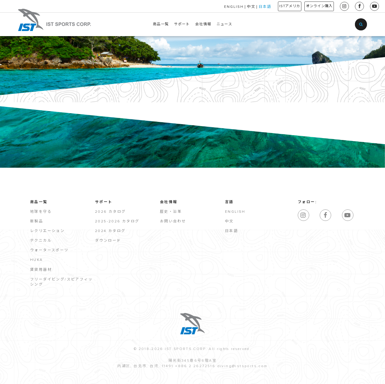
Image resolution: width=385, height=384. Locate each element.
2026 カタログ (110, 212)
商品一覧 (161, 24)
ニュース (224, 24)
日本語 (249, 7)
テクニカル (41, 241)
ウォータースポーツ (49, 250)
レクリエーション (47, 231)
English (235, 212)
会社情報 (203, 24)
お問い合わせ (173, 221)
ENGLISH (218, 7)
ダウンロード (108, 241)
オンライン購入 (315, 6)
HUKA (36, 260)
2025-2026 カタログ (117, 221)
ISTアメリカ (278, 6)
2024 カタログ (110, 231)
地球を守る (41, 212)
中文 (235, 7)
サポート (182, 24)
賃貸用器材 (41, 270)
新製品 (36, 221)
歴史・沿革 (171, 212)
